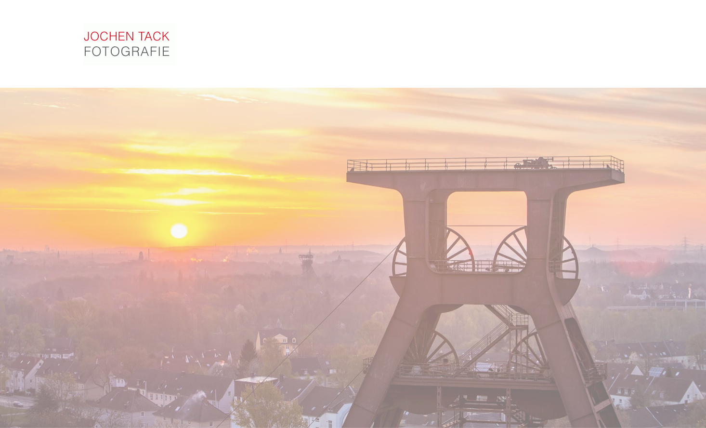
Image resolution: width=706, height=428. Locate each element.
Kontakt (593, 50)
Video (377, 39)
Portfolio (328, 38)
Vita (551, 48)
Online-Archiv (497, 45)
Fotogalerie (265, 37)
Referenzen (428, 42)
